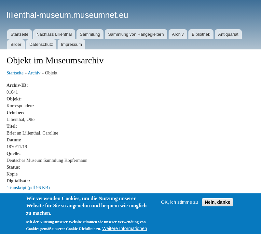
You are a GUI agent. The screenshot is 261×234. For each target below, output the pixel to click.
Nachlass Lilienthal (54, 34)
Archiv (178, 34)
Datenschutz (41, 44)
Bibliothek (201, 34)
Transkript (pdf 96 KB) (28, 187)
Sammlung (90, 34)
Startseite (19, 34)
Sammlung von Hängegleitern (136, 34)
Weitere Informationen (124, 228)
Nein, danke (217, 202)
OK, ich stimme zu (179, 202)
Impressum (71, 44)
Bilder (15, 44)
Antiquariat (228, 34)
